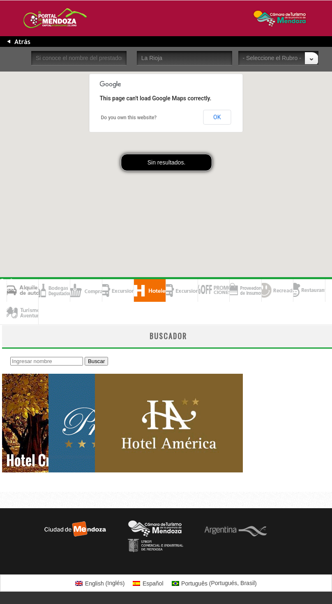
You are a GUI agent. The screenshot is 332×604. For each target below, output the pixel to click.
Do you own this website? (129, 117)
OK (217, 117)
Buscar (96, 361)
